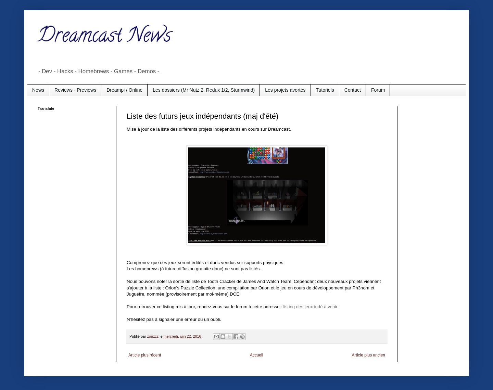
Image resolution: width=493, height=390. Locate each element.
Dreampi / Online (124, 90)
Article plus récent (144, 355)
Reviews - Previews (75, 90)
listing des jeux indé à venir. (310, 306)
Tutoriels (325, 90)
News (38, 90)
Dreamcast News (104, 37)
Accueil (256, 355)
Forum (378, 90)
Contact (352, 90)
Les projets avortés (285, 90)
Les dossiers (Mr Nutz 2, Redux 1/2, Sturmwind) (204, 90)
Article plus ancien (368, 355)
